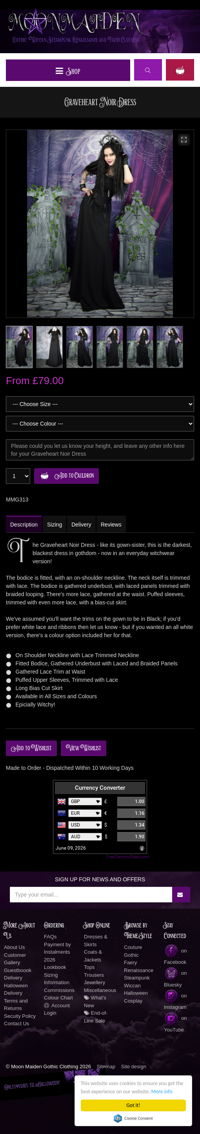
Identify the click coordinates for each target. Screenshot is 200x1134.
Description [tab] (24, 524)
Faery (130, 962)
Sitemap (105, 1066)
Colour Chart (58, 998)
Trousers (94, 975)
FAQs (50, 937)
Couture (133, 947)
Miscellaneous (100, 990)
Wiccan (132, 985)
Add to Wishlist (31, 748)
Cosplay (133, 1001)
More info (162, 1091)
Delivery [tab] (81, 524)
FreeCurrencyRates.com (127, 857)
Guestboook (17, 970)
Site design (133, 1066)
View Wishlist (83, 748)
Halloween (136, 993)
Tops (89, 967)
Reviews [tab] (111, 524)
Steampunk (137, 978)
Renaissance (138, 970)
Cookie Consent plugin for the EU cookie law (133, 1118)
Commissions (59, 990)
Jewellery (94, 982)
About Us (14, 947)
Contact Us (16, 1023)
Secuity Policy (20, 1016)
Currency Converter (100, 787)
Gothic (131, 955)
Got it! (133, 1105)
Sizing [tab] (54, 524)
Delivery (13, 978)
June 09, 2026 (71, 848)
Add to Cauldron (65, 475)
